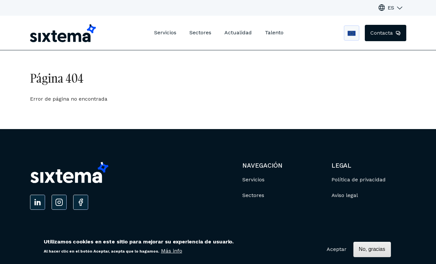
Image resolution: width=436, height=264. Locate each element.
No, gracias (372, 251)
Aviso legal (344, 195)
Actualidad (238, 32)
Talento (274, 32)
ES (391, 8)
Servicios (165, 32)
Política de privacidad (358, 179)
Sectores (200, 32)
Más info (171, 253)
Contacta (382, 33)
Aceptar (337, 251)
